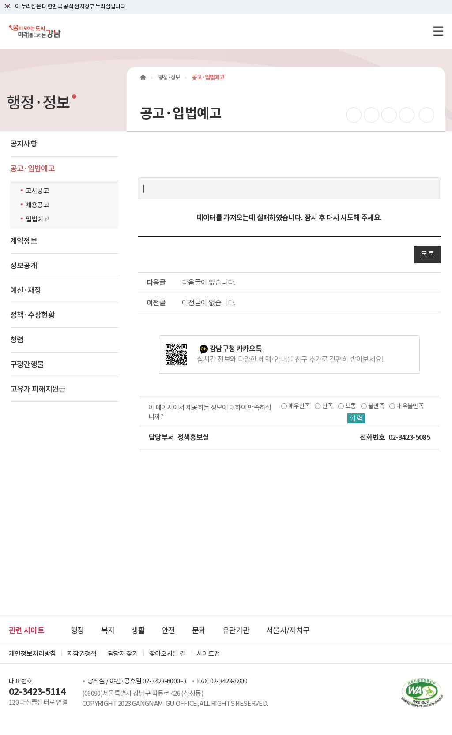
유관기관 (235, 630)
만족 (327, 406)
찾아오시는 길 (167, 653)
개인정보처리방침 (32, 653)
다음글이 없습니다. (209, 282)
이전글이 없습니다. (209, 302)
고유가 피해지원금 (38, 389)
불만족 (376, 406)
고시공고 (37, 191)
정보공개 (23, 265)
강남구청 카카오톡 (236, 348)
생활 (138, 630)
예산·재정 (25, 290)
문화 (199, 630)
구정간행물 (27, 364)
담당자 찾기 (123, 653)
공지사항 (23, 144)
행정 (77, 630)
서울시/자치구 (287, 630)
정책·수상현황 (32, 315)
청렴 (17, 340)
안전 (168, 630)
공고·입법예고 (32, 168)
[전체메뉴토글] (438, 31)
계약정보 (23, 241)
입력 (356, 418)
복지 (108, 630)
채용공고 (37, 205)
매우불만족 (410, 406)
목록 (427, 254)
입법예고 (37, 219)
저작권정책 (82, 653)
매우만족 (299, 406)
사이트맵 (208, 653)
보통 (350, 406)
